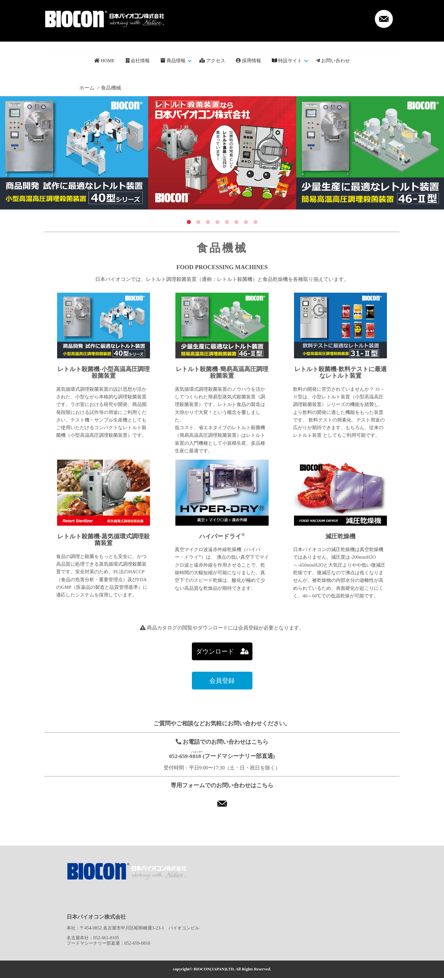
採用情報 (248, 60)
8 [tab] (255, 222)
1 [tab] (189, 222)
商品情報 (173, 60)
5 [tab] (227, 222)
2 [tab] (198, 222)
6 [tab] (236, 222)
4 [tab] (217, 222)
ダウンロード (222, 651)
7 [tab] (246, 222)
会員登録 (222, 680)
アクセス (212, 60)
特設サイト (287, 60)
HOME (104, 60)
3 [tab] (208, 222)
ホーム (87, 87)
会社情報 (138, 60)
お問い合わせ (333, 60)
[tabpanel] (74, 153)
